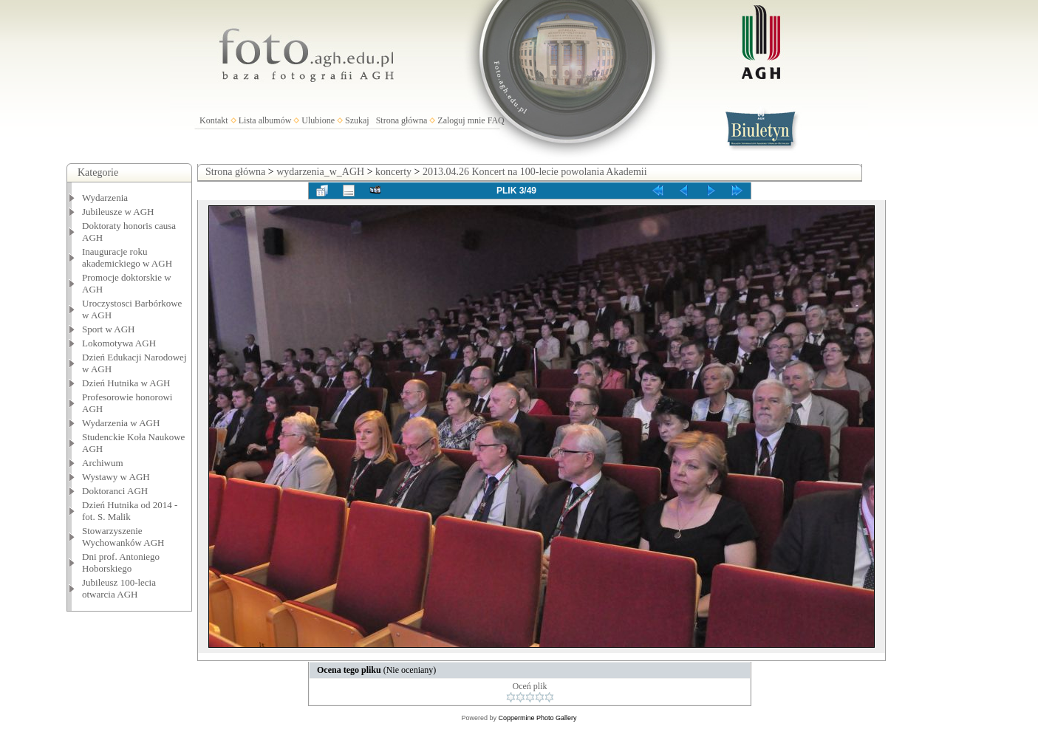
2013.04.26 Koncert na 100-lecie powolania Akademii (535, 171)
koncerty (393, 171)
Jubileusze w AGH (118, 211)
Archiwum (102, 462)
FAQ (496, 120)
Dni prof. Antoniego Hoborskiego (121, 562)
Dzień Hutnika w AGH (126, 383)
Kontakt (213, 120)
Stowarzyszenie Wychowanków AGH (123, 536)
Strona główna (402, 120)
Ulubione (318, 120)
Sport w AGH (108, 329)
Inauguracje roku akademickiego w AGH (127, 257)
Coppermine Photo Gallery (537, 718)
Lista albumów (265, 120)
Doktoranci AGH (115, 490)
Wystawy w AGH (116, 476)
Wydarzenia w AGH (121, 422)
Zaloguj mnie (461, 120)
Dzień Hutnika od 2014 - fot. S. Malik (129, 510)
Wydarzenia (105, 197)
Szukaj (357, 120)
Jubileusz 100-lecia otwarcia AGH (119, 588)
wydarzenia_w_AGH (320, 171)
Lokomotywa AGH (119, 343)
